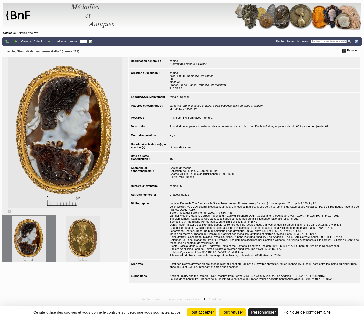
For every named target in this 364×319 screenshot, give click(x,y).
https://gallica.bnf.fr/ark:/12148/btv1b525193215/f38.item (208, 252)
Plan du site (215, 299)
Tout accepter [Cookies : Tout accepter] (202, 312)
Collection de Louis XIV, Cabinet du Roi (194, 170)
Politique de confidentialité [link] (307, 312)
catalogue (9, 32)
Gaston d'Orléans (180, 147)
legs (172, 135)
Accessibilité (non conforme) (185, 299)
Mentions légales (152, 299)
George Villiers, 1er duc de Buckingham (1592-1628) (202, 173)
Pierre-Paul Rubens (182, 176)
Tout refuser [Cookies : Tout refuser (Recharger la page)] (232, 312)
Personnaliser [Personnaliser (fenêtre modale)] (263, 312)
